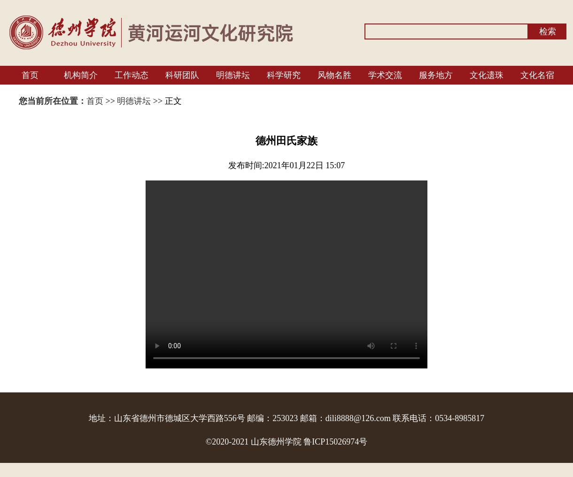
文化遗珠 (486, 75)
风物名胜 (334, 75)
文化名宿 (537, 75)
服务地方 (436, 75)
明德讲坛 (233, 75)
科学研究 (284, 75)
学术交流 (385, 75)
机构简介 (81, 75)
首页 (30, 75)
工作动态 (131, 75)
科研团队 (182, 75)
